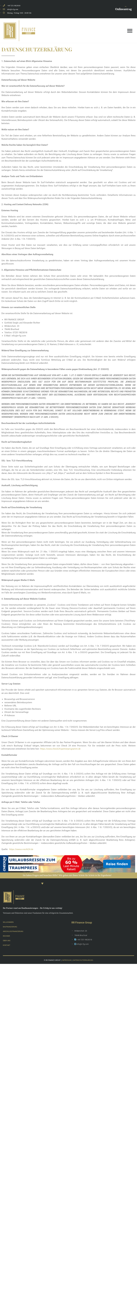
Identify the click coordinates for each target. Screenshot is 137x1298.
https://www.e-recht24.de (21, 849)
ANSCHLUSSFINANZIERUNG (16, 931)
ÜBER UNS (7, 940)
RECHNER (7, 936)
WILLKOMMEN (9, 922)
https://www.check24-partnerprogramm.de (60, 749)
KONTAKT (7, 945)
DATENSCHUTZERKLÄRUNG (83, 960)
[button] (129, 30)
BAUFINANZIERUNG (12, 926)
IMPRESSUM (66, 960)
